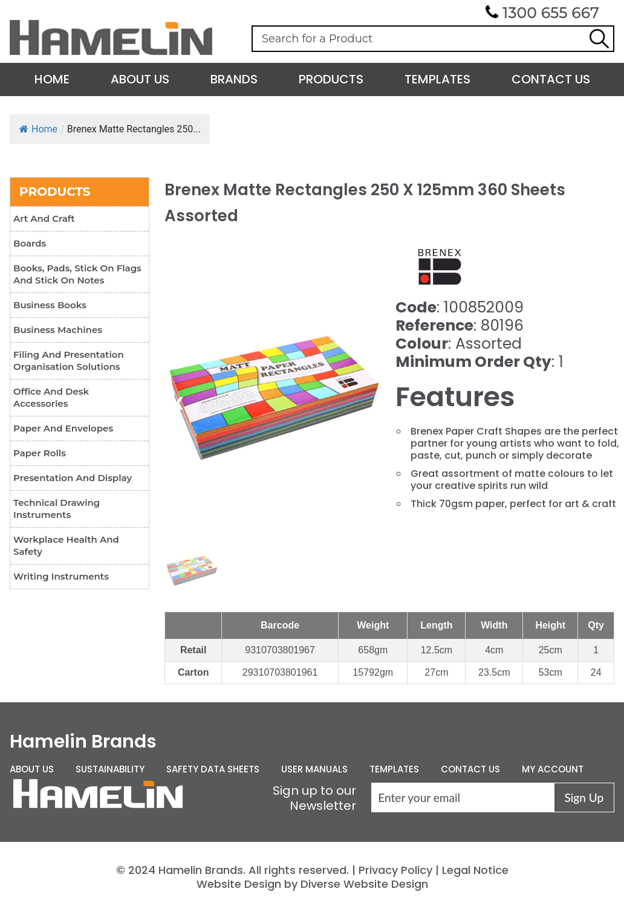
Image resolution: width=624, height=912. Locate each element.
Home (52, 79)
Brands (234, 79)
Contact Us (551, 79)
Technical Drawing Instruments (56, 508)
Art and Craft (44, 218)
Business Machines (57, 329)
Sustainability (110, 769)
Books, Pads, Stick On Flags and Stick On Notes (77, 274)
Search (599, 38)
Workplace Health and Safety (66, 545)
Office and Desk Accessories (51, 397)
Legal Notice (475, 870)
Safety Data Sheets (212, 769)
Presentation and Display (72, 477)
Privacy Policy (395, 870)
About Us (140, 79)
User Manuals (314, 769)
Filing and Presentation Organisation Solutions (68, 360)
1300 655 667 (550, 13)
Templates (437, 79)
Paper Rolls (39, 453)
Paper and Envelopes (63, 428)
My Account (552, 769)
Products (331, 79)
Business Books (49, 305)
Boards (29, 243)
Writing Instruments (61, 576)
